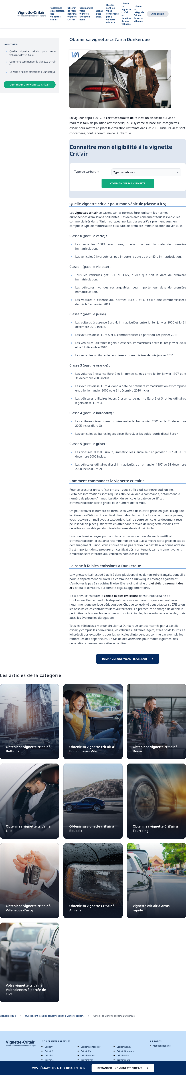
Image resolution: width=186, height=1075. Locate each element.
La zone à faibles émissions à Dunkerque (32, 71)
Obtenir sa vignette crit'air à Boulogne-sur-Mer (91, 749)
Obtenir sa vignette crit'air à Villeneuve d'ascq (28, 908)
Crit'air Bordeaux (125, 1051)
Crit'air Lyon (87, 1060)
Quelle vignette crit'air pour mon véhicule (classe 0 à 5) (32, 53)
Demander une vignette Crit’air (29, 84)
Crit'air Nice (123, 1055)
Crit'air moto (123, 1060)
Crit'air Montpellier (90, 1046)
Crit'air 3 (49, 1055)
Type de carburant (86, 172)
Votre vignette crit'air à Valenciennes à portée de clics (26, 989)
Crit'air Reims (88, 1055)
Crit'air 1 (49, 1046)
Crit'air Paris (87, 1051)
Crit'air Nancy (124, 1046)
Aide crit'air (157, 13)
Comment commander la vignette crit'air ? (32, 63)
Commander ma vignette (127, 183)
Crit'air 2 (49, 1051)
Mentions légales (162, 1045)
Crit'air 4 (49, 1060)
